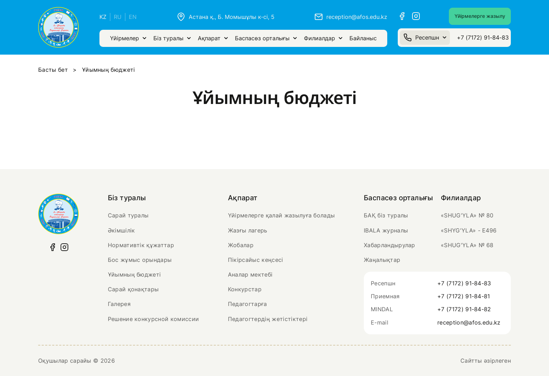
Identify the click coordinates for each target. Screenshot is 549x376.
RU (117, 16)
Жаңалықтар (382, 259)
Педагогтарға (247, 303)
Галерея (119, 303)
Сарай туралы (128, 215)
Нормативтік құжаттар (141, 245)
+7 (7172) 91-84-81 (463, 296)
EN (133, 16)
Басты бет (53, 69)
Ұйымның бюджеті (134, 274)
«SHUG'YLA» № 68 (467, 245)
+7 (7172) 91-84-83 (483, 37)
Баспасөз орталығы (266, 38)
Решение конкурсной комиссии (153, 318)
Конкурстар (245, 289)
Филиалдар (323, 38)
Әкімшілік (121, 230)
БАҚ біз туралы (386, 215)
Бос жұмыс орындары (140, 259)
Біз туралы (172, 38)
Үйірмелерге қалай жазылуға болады (281, 215)
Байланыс (363, 38)
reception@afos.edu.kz (469, 322)
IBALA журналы (386, 230)
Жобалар (240, 245)
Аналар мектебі (250, 274)
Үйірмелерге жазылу (479, 16)
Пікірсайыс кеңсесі (255, 259)
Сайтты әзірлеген (485, 360)
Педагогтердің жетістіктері (267, 318)
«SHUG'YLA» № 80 (467, 215)
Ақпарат (213, 38)
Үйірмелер (128, 38)
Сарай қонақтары (133, 289)
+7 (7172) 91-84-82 (464, 309)
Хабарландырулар (389, 245)
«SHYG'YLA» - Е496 (468, 230)
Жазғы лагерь (247, 230)
